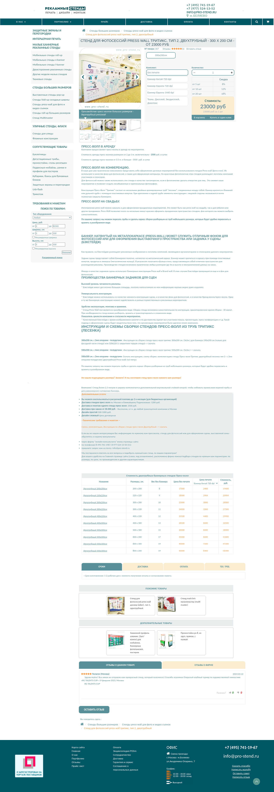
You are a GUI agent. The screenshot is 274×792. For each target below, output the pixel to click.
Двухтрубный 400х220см (95, 516)
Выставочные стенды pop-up (48, 94)
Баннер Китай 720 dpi (159, 79)
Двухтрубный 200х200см (95, 488)
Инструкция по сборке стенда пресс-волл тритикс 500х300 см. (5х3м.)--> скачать (162, 350)
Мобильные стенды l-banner (48, 64)
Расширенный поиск (52, 257)
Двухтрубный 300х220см (95, 509)
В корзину (199, 117)
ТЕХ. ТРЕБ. (225, 566)
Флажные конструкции (45, 138)
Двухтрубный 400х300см (95, 523)
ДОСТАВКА (147, 22)
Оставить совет (241, 773)
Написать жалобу (241, 769)
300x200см (161, 55)
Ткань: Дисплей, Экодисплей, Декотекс (163, 101)
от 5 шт (196, 84)
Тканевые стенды (42, 79)
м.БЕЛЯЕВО (197, 16)
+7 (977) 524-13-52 (201, 8)
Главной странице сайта (116, 456)
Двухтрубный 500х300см (95, 530)
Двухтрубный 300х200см (95, 502)
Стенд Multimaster (43, 117)
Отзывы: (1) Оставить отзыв (182, 48)
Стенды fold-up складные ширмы (51, 99)
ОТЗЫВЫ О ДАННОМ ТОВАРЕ (120, 665)
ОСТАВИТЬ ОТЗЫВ (94, 709)
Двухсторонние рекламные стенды (52, 69)
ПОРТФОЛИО (63, 22)
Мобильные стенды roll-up (47, 55)
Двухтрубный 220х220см (95, 495)
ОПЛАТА (188, 22)
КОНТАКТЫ (230, 22)
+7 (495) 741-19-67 (201, 5)
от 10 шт (196, 89)
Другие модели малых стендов (50, 74)
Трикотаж (38, 194)
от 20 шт (196, 93)
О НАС (21, 22)
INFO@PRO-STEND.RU (202, 12)
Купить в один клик (220, 117)
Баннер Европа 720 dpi (160, 85)
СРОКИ (101, 566)
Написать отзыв (241, 777)
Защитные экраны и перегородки (51, 184)
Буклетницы (39, 154)
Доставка (118, 758)
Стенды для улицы (43, 133)
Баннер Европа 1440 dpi (160, 92)
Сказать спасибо (241, 765)
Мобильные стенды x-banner (49, 59)
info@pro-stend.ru (121, 448)
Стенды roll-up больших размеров (51, 112)
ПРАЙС (105, 22)
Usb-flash (38, 189)
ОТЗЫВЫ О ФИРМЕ (203, 665)
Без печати (153, 72)
